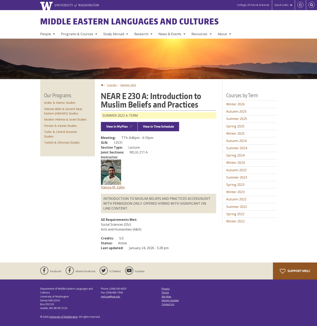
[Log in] (300, 5)
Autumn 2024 (236, 141)
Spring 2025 (235, 126)
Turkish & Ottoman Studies (62, 142)
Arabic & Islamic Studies (59, 103)
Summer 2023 (236, 177)
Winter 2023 (235, 192)
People (45, 34)
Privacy (166, 288)
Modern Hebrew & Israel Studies (65, 119)
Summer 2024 (236, 148)
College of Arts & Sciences (253, 5)
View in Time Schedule (158, 126)
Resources (199, 34)
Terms (165, 292)
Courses (111, 85)
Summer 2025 (236, 118)
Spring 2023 (235, 184)
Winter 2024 (235, 162)
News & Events (169, 34)
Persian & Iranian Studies (60, 126)
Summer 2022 (128, 85)
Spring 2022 (235, 214)
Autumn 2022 (236, 199)
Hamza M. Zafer (113, 187)
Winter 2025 (235, 133)
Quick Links (281, 5)
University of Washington (63, 317)
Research (141, 34)
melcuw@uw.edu (110, 296)
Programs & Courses (77, 34)
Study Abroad (113, 34)
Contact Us (168, 304)
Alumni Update (170, 300)
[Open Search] (311, 5)
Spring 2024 (235, 155)
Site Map (166, 296)
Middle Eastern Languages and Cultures (129, 21)
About (222, 34)
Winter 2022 (235, 221)
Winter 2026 (235, 104)
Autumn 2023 (236, 170)
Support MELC (295, 271)
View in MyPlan (119, 126)
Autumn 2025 (236, 111)
